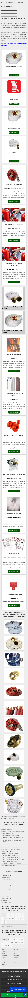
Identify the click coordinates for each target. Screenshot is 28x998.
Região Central (5, 939)
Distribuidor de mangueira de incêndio (11, 863)
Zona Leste (10, 942)
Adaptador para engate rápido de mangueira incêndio (12, 841)
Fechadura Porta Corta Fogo (14, 979)
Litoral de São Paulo (6, 945)
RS (5, 918)
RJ (8, 915)
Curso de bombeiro (6, 879)
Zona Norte (13, 939)
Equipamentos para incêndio (8, 881)
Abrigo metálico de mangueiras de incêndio (12, 831)
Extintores (19, 43)
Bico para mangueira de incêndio (9, 853)
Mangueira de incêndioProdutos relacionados (14, 824)
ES (15, 915)
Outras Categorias (14, 871)
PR (23, 915)
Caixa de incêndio (5, 877)
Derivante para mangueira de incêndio (11, 857)
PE (9, 918)
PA (5, 922)
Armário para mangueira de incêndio (10, 849)
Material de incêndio (6, 890)
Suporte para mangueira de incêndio (9, 9)
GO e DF (21, 918)
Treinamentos (5, 896)
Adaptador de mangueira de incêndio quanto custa (12, 838)
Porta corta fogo (6, 902)
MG (12, 915)
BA (13, 918)
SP (19, 915)
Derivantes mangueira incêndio (9, 861)
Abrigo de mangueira (6, 829)
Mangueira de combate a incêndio (8, 15)
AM (2, 922)
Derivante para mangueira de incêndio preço (12, 859)
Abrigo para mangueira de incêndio (10, 835)
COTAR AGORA (14, 75)
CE (16, 918)
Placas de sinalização (7, 892)
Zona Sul (4, 942)
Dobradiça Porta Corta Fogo (14, 983)
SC (2, 918)
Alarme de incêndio (6, 875)
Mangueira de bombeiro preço (8, 12)
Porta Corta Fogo (11, 43)
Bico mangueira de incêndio (8, 851)
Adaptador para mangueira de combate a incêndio (11, 844)
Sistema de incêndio (6, 894)
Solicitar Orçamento (14, 995)
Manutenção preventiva (7, 888)
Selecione (4, 915)
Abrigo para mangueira (7, 833)
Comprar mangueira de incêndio (9, 855)
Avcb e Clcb (4, 900)
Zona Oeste (20, 939)
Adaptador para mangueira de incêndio (11, 847)
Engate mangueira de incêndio (9, 865)
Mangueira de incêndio (7, 886)
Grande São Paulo (19, 942)
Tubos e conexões (6, 898)
